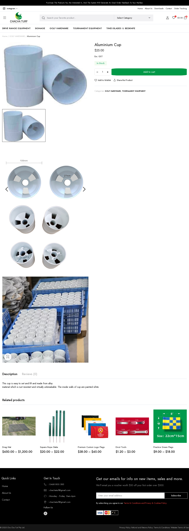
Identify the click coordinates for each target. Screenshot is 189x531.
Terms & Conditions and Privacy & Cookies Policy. (145, 503)
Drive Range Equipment (16, 28)
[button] (9, 9)
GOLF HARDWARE (17, 36)
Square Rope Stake (49, 447)
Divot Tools (121, 447)
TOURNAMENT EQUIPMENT (87, 28)
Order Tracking (180, 8)
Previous (6, 189)
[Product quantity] (102, 72)
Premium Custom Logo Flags (91, 447)
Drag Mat (6, 447)
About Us (148, 8)
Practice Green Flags (163, 447)
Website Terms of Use (180, 527)
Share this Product (122, 80)
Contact (169, 8)
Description (9, 374)
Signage (40, 28)
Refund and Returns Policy (142, 527)
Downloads (158, 8)
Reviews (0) (29, 374)
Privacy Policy (125, 527)
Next (84, 189)
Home (140, 8)
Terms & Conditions (162, 527)
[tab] (9, 374)
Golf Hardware (59, 28)
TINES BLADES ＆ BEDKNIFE (120, 28)
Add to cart (149, 72)
